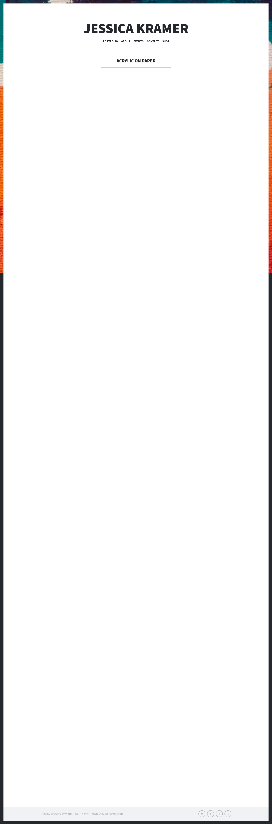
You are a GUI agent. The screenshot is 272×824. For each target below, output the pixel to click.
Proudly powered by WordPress (59, 813)
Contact (153, 41)
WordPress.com (114, 813)
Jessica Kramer (136, 28)
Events (138, 41)
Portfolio (110, 41)
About (125, 41)
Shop (165, 41)
